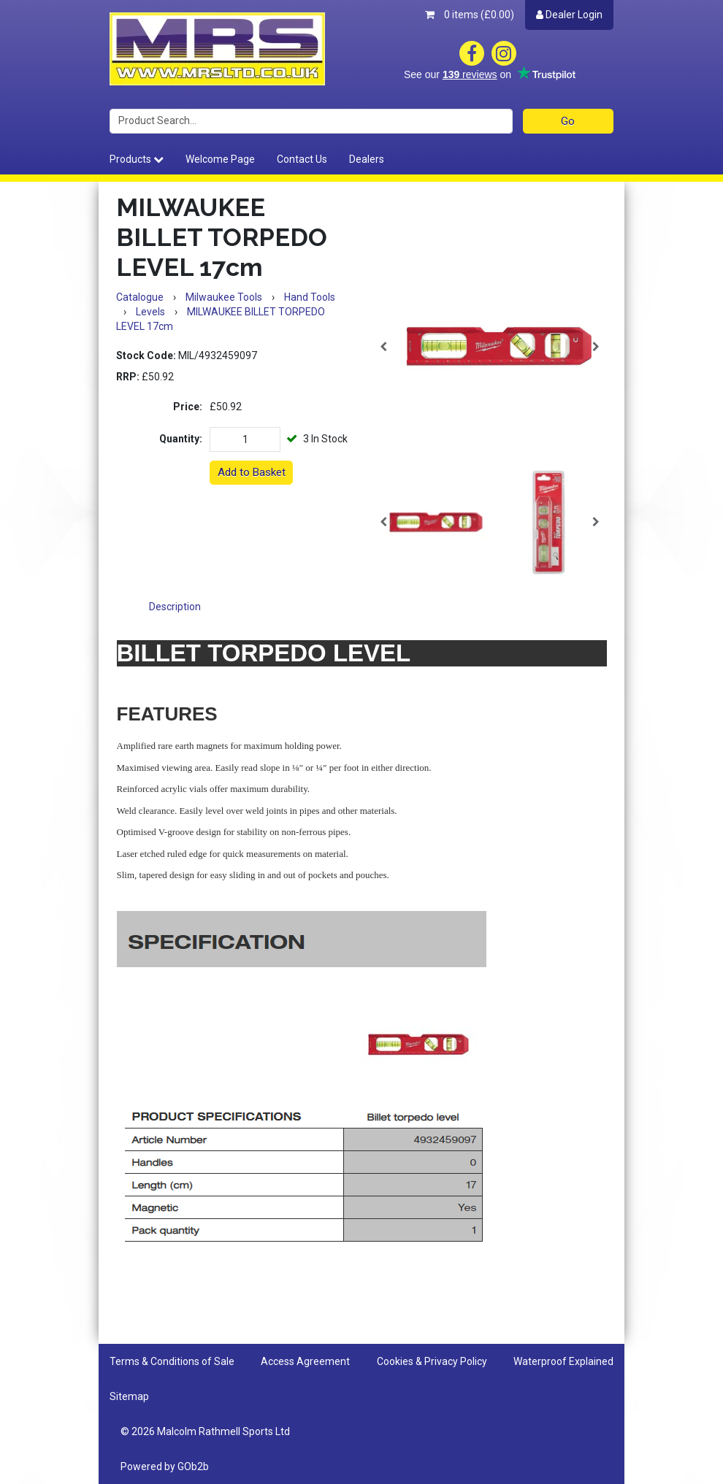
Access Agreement (305, 1361)
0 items (469, 14)
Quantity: (180, 439)
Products (137, 159)
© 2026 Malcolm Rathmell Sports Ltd (205, 1431)
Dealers (366, 159)
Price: (187, 406)
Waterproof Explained (563, 1361)
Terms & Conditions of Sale (172, 1361)
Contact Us (302, 159)
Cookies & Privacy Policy (432, 1361)
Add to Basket (252, 472)
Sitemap (129, 1396)
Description (175, 606)
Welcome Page (220, 159)
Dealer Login (569, 14)
